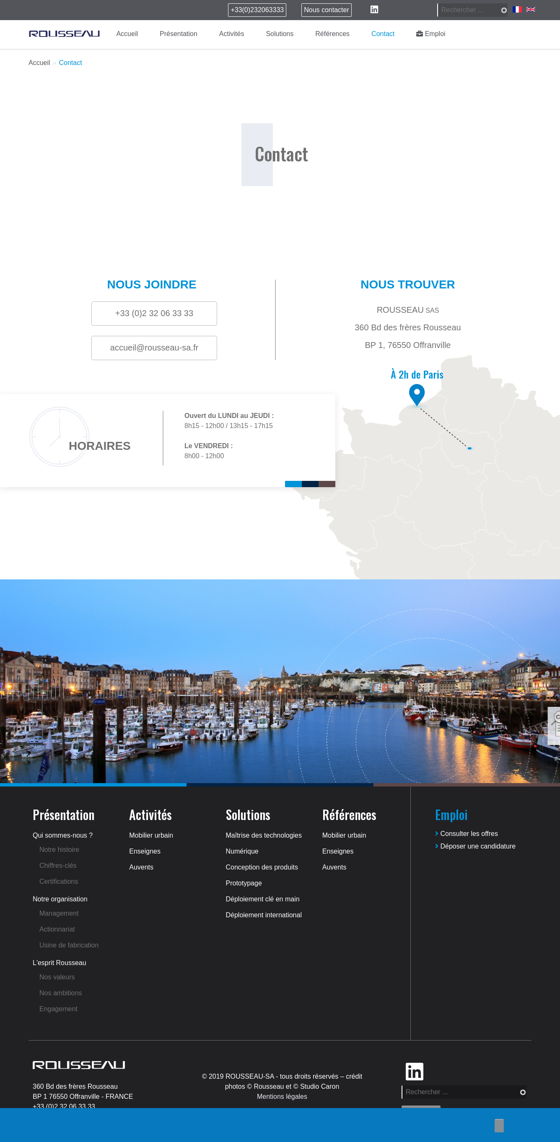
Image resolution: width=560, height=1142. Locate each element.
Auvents (141, 867)
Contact (382, 33)
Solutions (279, 33)
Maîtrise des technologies (264, 835)
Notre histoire (59, 849)
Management (58, 913)
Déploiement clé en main (263, 899)
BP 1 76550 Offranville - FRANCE (83, 1096)
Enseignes (145, 851)
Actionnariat (57, 929)
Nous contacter (326, 9)
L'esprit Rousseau (59, 962)
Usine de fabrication (69, 945)
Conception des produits (262, 867)
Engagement (58, 1008)
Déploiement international (264, 915)
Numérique (242, 851)
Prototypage (244, 883)
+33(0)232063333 (257, 9)
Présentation (178, 33)
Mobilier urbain (151, 835)
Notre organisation (60, 899)
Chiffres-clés (58, 865)
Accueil (127, 33)
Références (332, 33)
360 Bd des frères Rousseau (75, 1086)
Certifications (58, 881)
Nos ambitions (60, 993)
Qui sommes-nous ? (63, 835)
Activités (231, 33)
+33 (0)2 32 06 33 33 (64, 1106)
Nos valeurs (57, 977)
